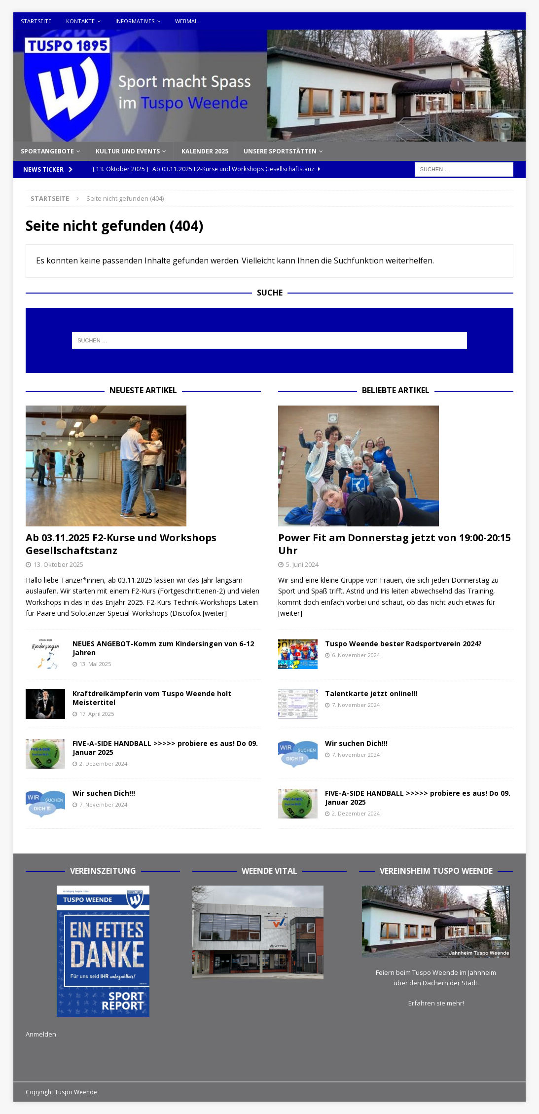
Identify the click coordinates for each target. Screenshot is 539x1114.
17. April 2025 (96, 713)
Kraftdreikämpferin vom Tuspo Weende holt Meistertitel (151, 698)
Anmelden (41, 1034)
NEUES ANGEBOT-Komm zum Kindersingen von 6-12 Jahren (163, 648)
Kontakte (80, 21)
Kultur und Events (128, 151)
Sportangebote (47, 151)
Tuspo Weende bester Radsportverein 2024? (403, 643)
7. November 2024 (103, 804)
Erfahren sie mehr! (436, 1003)
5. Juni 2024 (302, 564)
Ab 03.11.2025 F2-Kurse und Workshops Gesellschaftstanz (121, 544)
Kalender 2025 (204, 151)
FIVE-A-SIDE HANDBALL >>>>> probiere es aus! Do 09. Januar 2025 (165, 748)
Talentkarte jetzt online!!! (371, 693)
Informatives (134, 21)
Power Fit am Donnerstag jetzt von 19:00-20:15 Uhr (394, 544)
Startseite (36, 21)
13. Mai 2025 (95, 664)
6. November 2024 (356, 655)
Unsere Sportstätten (280, 151)
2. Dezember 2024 (103, 763)
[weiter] (215, 613)
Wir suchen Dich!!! (103, 793)
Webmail (187, 21)
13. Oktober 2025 (58, 564)
